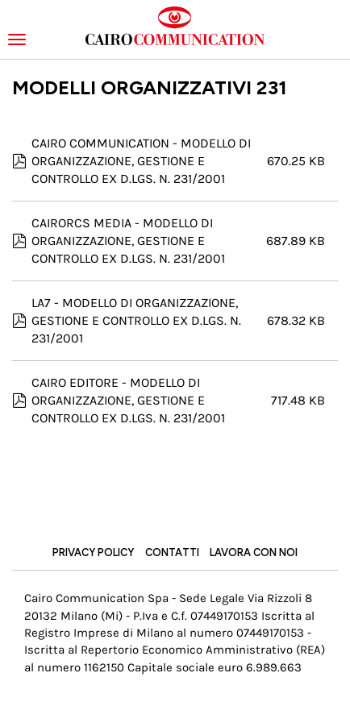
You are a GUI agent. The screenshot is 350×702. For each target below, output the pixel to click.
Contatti (172, 552)
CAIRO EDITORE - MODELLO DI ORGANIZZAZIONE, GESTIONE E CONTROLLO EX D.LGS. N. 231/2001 (128, 400)
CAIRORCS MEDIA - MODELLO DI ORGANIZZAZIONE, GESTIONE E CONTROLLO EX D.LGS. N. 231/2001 (128, 240)
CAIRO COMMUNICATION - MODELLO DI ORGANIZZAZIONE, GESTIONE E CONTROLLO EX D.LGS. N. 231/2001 (141, 160)
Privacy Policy (93, 552)
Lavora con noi (254, 552)
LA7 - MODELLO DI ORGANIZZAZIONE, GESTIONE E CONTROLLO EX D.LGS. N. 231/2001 (136, 320)
